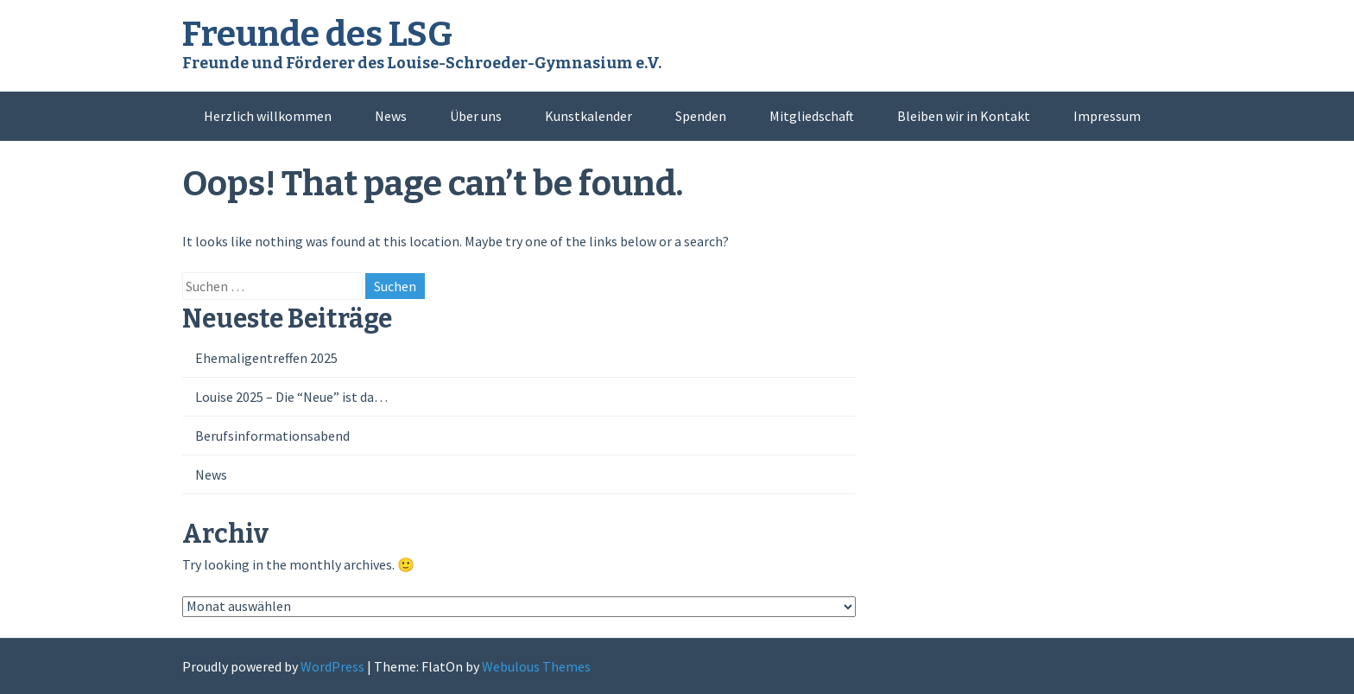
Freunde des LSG (317, 34)
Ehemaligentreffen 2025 (266, 357)
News (391, 115)
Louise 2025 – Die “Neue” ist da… (291, 396)
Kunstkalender (588, 115)
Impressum (1107, 115)
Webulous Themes (536, 666)
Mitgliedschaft (811, 115)
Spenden (700, 115)
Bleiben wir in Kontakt (963, 115)
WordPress (332, 666)
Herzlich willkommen (268, 115)
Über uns (476, 115)
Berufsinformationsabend (272, 435)
